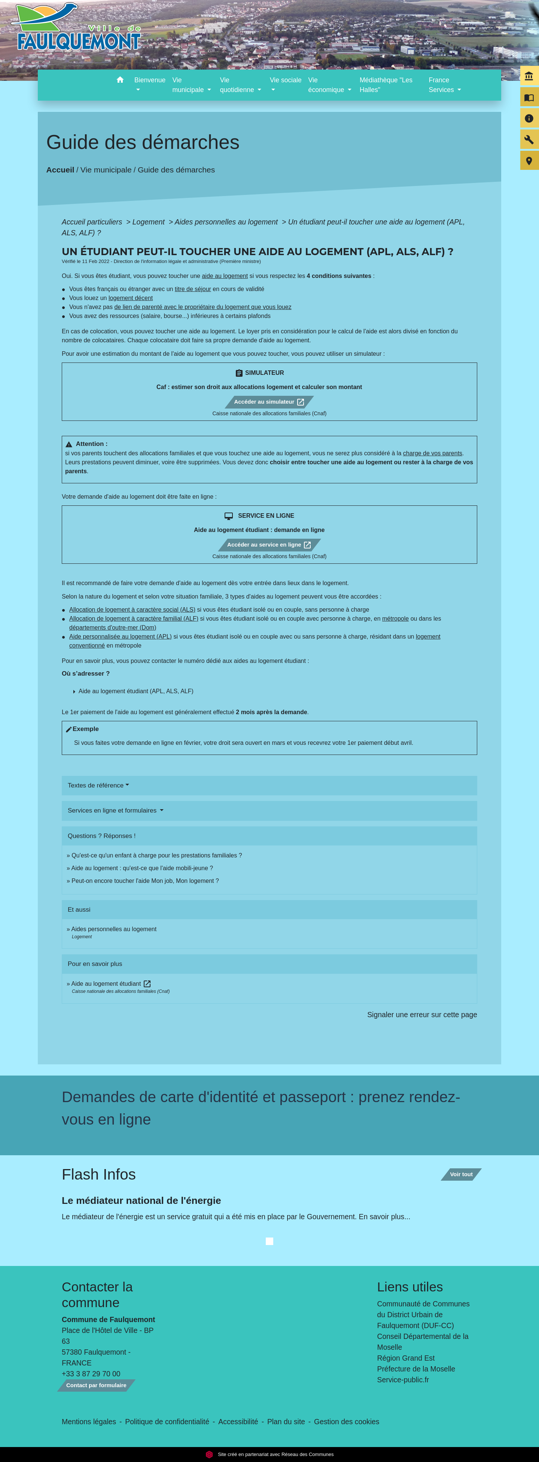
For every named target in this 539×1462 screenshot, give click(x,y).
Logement (150, 222)
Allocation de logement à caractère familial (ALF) (133, 618)
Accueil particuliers (93, 222)
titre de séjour (193, 289)
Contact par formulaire (96, 1385)
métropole (395, 618)
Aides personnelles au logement (227, 222)
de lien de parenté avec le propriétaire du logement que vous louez (202, 307)
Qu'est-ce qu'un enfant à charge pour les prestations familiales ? (156, 855)
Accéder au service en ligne (269, 545)
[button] (120, 81)
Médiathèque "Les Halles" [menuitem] (386, 85)
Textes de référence (96, 785)
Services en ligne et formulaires (113, 810)
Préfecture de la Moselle (416, 1369)
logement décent (131, 298)
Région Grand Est (406, 1358)
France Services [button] (442, 85)
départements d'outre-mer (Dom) (112, 627)
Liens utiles (410, 1286)
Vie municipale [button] (188, 85)
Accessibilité (238, 1421)
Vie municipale (106, 169)
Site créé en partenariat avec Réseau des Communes (269, 1454)
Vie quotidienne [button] (238, 85)
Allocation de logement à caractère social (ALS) (132, 609)
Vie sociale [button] (286, 80)
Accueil (60, 169)
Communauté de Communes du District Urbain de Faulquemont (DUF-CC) (423, 1315)
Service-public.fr (403, 1380)
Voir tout (461, 1174)
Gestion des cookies (346, 1421)
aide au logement (225, 276)
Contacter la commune (97, 1294)
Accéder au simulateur (269, 402)
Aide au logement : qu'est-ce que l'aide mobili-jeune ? (142, 868)
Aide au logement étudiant (111, 984)
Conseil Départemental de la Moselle (423, 1341)
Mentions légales (89, 1421)
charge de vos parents (432, 453)
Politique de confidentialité (167, 1421)
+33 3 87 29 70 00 (91, 1374)
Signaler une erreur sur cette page (422, 1014)
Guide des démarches (176, 169)
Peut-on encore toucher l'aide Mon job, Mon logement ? (145, 881)
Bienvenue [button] (149, 80)
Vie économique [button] (327, 85)
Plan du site (286, 1421)
